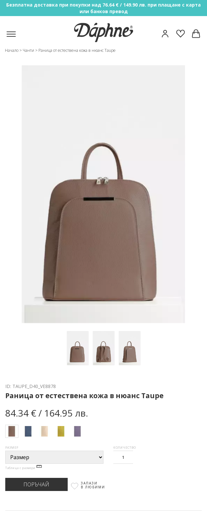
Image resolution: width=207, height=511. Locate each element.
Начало (11, 50)
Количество (124, 447)
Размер (11, 447)
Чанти (28, 50)
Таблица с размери (23, 468)
